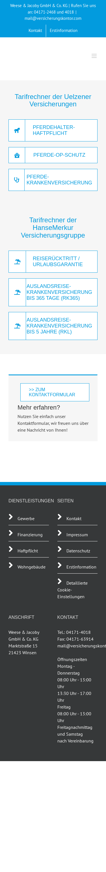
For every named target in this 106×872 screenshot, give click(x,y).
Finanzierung (30, 534)
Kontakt (73, 518)
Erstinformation (81, 567)
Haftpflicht (28, 551)
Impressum (77, 534)
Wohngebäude (32, 567)
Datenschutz (78, 551)
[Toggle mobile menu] (95, 56)
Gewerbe (26, 518)
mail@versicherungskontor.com (53, 18)
